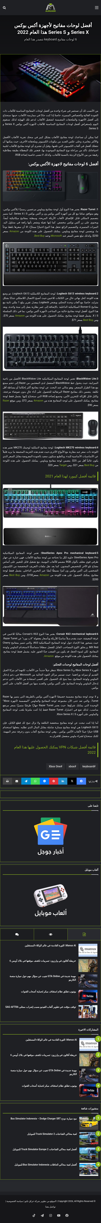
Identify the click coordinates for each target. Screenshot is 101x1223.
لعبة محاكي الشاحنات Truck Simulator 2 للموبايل (52, 1134)
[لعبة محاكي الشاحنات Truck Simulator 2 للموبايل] (88, 1138)
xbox (72, 766)
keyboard (88, 766)
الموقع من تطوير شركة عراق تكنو (40, 1201)
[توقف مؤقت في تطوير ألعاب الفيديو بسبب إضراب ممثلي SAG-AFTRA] (87, 1011)
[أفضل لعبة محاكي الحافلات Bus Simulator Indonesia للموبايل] (88, 1169)
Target (63, 465)
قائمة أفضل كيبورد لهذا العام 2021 (70, 476)
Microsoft (56, 235)
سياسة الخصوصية (15, 1201)
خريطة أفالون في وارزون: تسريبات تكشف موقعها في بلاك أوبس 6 (42, 960)
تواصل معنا (50, 1206)
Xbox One (55, 766)
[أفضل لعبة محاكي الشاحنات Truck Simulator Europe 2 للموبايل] (88, 1154)
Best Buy (40, 235)
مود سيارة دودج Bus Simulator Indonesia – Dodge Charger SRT (44, 1118)
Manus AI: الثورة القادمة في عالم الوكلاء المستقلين (50, 945)
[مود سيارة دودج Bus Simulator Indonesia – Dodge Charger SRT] (88, 1123)
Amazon (14, 231)
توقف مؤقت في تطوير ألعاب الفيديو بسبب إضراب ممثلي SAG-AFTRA (40, 1007)
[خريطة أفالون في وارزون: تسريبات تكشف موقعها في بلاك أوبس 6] (87, 965)
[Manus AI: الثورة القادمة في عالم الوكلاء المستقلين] (87, 950)
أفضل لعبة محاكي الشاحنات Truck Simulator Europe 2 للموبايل (45, 1149)
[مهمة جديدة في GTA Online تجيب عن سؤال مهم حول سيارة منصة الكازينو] (87, 980)
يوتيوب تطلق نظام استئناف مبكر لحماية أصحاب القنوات (48, 991)
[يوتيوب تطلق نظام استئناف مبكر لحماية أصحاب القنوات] (87, 996)
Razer (6, 400)
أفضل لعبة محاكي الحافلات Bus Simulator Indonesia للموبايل (45, 1164)
